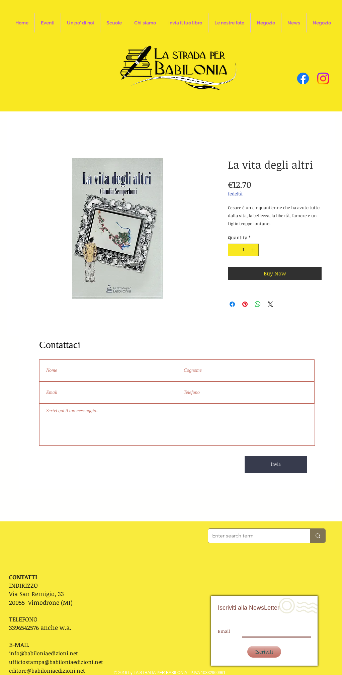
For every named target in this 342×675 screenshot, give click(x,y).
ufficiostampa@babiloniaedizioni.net (56, 662)
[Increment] (253, 250)
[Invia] (276, 464)
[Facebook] (303, 78)
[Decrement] (233, 250)
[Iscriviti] (264, 652)
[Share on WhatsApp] (258, 304)
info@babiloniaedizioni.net (43, 653)
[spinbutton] (243, 250)
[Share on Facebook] (232, 304)
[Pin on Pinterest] (245, 304)
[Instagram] (323, 78)
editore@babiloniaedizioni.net (47, 670)
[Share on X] (270, 304)
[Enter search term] (254, 536)
